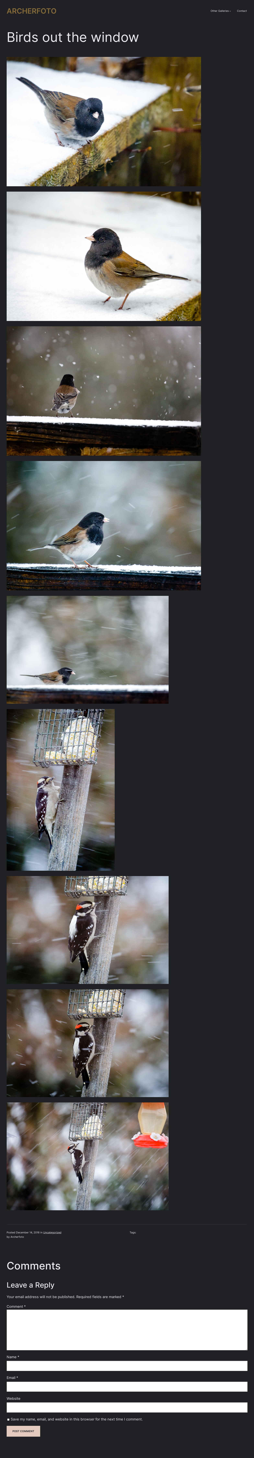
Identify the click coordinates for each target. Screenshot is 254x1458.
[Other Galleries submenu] (230, 11)
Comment (16, 1306)
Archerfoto (32, 11)
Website (13, 1398)
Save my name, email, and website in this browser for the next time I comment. (77, 1419)
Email (12, 1377)
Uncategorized (52, 1232)
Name (13, 1357)
